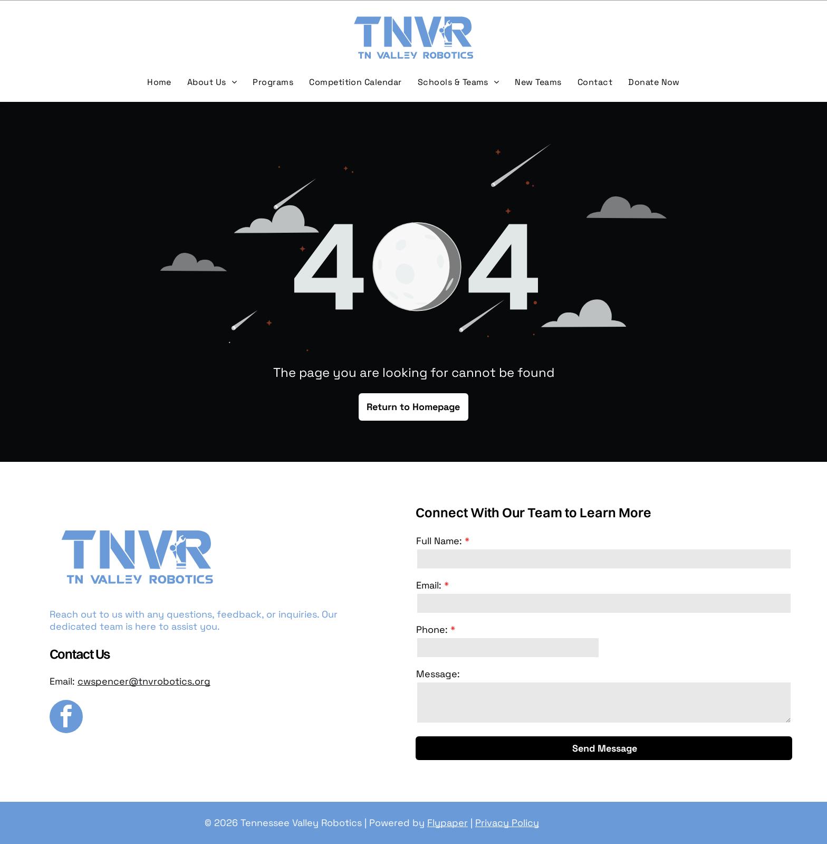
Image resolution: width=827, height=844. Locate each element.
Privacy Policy (507, 823)
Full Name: (439, 541)
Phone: (432, 629)
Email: (428, 585)
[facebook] (66, 718)
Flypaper (447, 823)
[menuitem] (159, 82)
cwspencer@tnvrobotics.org (144, 681)
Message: (438, 674)
